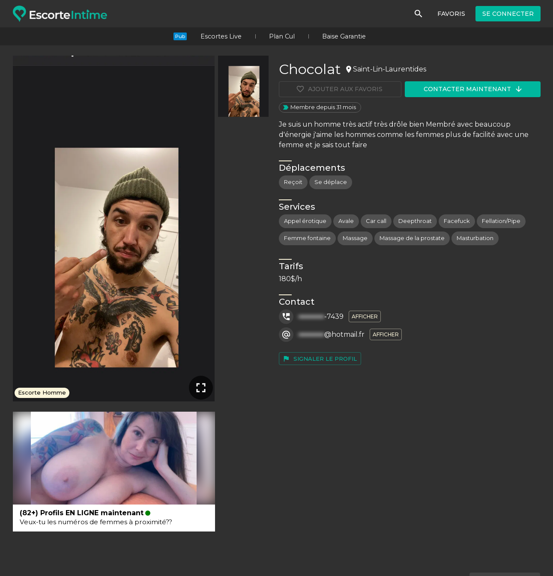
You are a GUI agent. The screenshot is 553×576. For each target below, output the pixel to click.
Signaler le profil (319, 358)
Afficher (365, 316)
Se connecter (508, 14)
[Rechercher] (418, 13)
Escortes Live (221, 36)
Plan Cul (282, 36)
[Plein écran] (201, 388)
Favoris (451, 14)
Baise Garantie (344, 36)
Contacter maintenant (473, 89)
